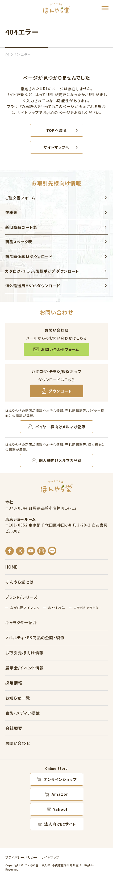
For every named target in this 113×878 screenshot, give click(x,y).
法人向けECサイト (60, 824)
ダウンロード (60, 391)
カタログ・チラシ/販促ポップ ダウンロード (42, 271)
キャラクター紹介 (21, 622)
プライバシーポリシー (21, 857)
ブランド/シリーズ (21, 597)
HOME (11, 567)
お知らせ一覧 (17, 698)
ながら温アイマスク (25, 607)
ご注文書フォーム (20, 197)
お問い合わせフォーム (60, 349)
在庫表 (11, 212)
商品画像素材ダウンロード (28, 256)
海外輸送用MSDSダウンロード (32, 285)
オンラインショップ (60, 779)
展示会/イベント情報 (24, 667)
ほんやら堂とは (19, 582)
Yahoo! (60, 809)
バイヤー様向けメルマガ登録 (60, 426)
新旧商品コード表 (21, 227)
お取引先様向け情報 (24, 652)
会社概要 (13, 728)
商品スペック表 (18, 241)
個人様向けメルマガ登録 (60, 460)
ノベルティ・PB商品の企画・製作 (35, 637)
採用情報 (13, 683)
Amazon (60, 794)
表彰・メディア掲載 (22, 713)
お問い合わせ (17, 743)
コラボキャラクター (88, 607)
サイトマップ (50, 857)
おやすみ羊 (56, 607)
